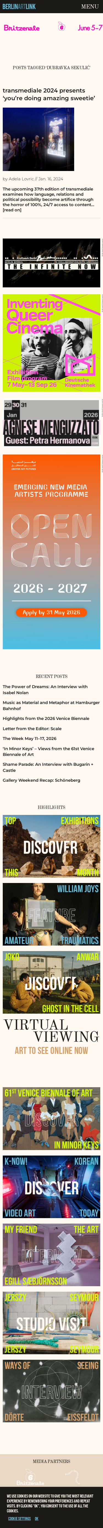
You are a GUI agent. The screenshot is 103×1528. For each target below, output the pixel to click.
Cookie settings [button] (19, 1518)
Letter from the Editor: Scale (32, 728)
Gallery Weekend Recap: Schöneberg (41, 780)
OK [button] (36, 1518)
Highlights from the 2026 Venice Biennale (46, 718)
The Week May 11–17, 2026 (29, 738)
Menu (90, 7)
